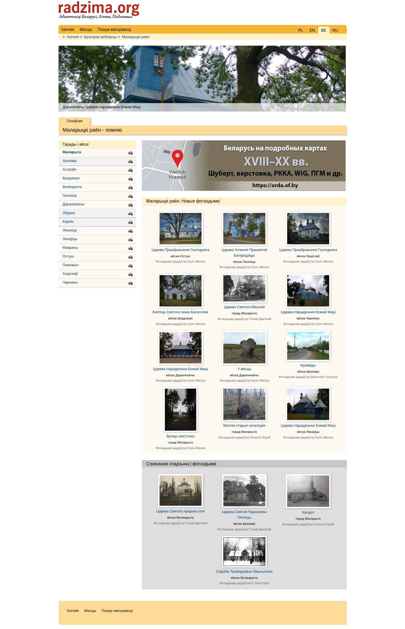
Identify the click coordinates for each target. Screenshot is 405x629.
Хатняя (73, 37)
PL (300, 30)
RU (335, 30)
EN (312, 30)
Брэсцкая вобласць (100, 37)
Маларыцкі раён (135, 37)
